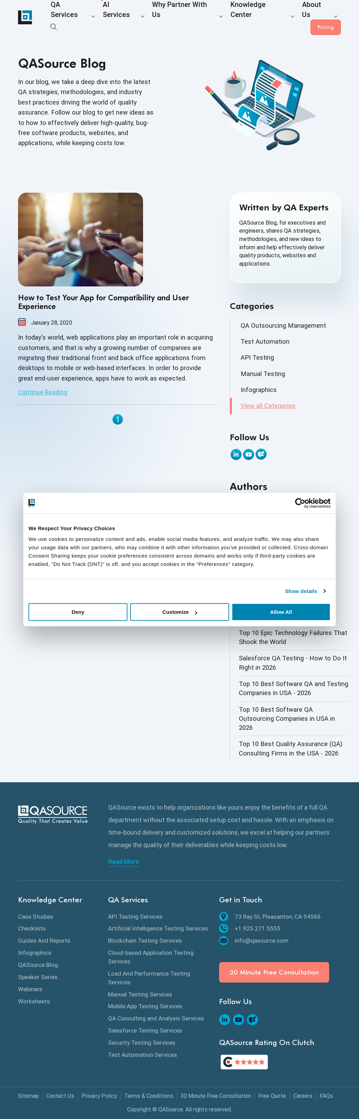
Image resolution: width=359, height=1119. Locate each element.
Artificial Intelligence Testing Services (158, 928)
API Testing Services (135, 916)
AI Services (106, 18)
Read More (123, 861)
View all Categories (268, 405)
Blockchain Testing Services (145, 940)
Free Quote (272, 1096)
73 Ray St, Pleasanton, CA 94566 (270, 916)
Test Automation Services (142, 1054)
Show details (301, 591)
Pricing (326, 17)
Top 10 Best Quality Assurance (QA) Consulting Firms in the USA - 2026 (290, 748)
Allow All (281, 612)
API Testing (257, 357)
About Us (265, 18)
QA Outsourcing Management (283, 325)
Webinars (30, 989)
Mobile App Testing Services (145, 1006)
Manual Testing (263, 373)
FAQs (326, 1096)
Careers (302, 1096)
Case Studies (35, 916)
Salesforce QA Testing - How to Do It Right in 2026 (293, 662)
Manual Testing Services (140, 994)
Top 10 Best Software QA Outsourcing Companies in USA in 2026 (287, 719)
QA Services (65, 18)
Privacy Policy (99, 1096)
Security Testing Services (141, 1042)
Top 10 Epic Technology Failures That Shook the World (293, 637)
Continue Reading (42, 392)
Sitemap (28, 1096)
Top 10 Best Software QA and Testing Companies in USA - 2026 (293, 688)
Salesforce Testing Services (145, 1030)
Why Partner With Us (158, 18)
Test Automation (265, 341)
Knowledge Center (218, 18)
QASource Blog (38, 964)
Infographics (259, 389)
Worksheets (34, 1001)
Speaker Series (38, 977)
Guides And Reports (44, 940)
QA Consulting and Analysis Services (156, 1018)
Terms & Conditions (148, 1096)
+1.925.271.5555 (250, 928)
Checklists (32, 928)
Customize (179, 612)
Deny (78, 612)
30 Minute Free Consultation (274, 972)
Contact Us (60, 1096)
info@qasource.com (254, 940)
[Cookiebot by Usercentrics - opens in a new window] (300, 503)
